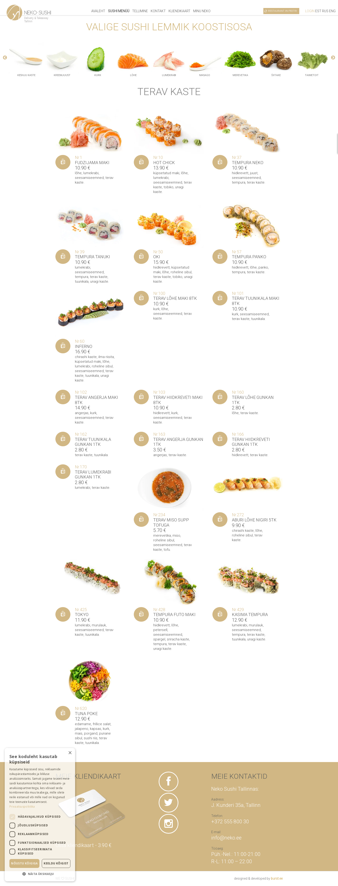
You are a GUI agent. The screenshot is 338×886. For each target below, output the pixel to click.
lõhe (133, 75)
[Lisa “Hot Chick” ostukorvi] (141, 162)
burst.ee (277, 878)
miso (176, 535)
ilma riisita (106, 357)
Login (310, 11)
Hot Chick (164, 162)
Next (333, 57)
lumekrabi (169, 75)
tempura (238, 182)
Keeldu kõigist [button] (56, 863)
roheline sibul (181, 272)
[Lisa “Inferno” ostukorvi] (62, 346)
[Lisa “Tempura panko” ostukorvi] (219, 256)
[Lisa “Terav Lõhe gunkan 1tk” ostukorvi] (219, 397)
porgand (90, 733)
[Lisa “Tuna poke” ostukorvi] (62, 713)
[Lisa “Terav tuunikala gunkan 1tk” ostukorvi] (62, 439)
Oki (156, 256)
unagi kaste (99, 281)
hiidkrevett (240, 173)
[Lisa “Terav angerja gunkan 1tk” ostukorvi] (141, 439)
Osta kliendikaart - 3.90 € (83, 845)
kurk (97, 75)
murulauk (99, 625)
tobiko (168, 187)
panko (263, 267)
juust (253, 173)
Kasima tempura (250, 614)
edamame (83, 724)
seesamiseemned (89, 178)
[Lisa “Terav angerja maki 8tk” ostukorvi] (62, 397)
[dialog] (40, 814)
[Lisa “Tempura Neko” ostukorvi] (219, 162)
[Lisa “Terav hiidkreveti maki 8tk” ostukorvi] (141, 397)
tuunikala (81, 281)
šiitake (276, 75)
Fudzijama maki (92, 162)
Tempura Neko (247, 162)
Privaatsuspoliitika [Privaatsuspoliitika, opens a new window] (22, 807)
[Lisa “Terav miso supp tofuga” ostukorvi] (141, 519)
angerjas (81, 413)
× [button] (70, 753)
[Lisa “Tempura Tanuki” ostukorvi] (62, 256)
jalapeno (81, 729)
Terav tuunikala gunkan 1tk (93, 442)
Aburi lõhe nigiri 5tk (254, 519)
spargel (159, 639)
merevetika (240, 75)
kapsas (95, 729)
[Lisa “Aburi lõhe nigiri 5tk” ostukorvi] (219, 519)
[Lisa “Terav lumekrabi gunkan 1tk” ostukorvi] (62, 471)
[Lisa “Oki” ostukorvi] (141, 256)
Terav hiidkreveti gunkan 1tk (251, 442)
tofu (167, 549)
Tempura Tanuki (92, 256)
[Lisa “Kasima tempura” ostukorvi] (219, 614)
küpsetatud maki (166, 173)
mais (78, 733)
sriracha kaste (178, 639)
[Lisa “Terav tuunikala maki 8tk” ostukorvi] (219, 298)
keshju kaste (26, 75)
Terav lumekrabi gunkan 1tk (93, 475)
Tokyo (81, 614)
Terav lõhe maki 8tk (175, 298)
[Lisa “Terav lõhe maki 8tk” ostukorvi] (141, 298)
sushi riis (90, 738)
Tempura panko (249, 256)
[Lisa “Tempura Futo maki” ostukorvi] (141, 614)
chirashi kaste (86, 357)
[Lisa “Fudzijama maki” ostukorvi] (62, 162)
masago (204, 75)
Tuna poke (86, 713)
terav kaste (256, 182)
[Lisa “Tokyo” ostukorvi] (62, 614)
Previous (5, 57)
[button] (39, 874)
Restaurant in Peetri (282, 10)
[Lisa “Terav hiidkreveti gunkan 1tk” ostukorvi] (219, 439)
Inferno (83, 346)
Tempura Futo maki (174, 614)
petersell (160, 630)
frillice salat (102, 724)
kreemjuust (62, 75)
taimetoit (312, 75)
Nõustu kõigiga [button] (24, 863)
